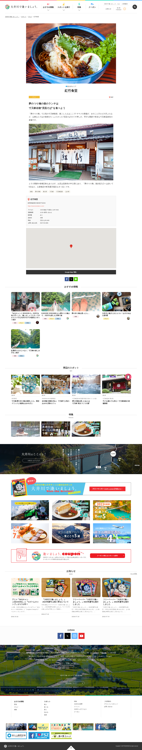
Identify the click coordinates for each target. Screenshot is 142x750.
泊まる (46, 712)
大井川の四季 (78, 704)
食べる (46, 707)
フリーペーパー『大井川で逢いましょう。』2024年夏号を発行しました (85, 601)
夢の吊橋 (37, 191)
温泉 (45, 715)
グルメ (21, 323)
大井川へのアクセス (34, 460)
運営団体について (71, 683)
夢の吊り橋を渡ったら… (80, 313)
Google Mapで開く (71, 272)
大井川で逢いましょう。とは (112, 4)
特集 (79, 5)
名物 (31, 191)
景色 (27, 323)
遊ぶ (45, 704)
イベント (77, 706)
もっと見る (134, 573)
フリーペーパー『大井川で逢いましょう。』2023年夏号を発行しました (116, 601)
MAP (112, 97)
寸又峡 (52, 191)
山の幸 (67, 191)
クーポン (92, 5)
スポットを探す (63, 5)
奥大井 (45, 191)
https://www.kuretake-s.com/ (36, 206)
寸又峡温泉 (59, 191)
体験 (15, 323)
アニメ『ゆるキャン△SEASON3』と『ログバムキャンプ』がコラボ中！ (25, 601)
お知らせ (108, 9)
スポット (47, 701)
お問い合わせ (108, 706)
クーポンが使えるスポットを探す (107, 555)
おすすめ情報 (48, 5)
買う (45, 709)
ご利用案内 (125, 4)
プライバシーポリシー (111, 704)
